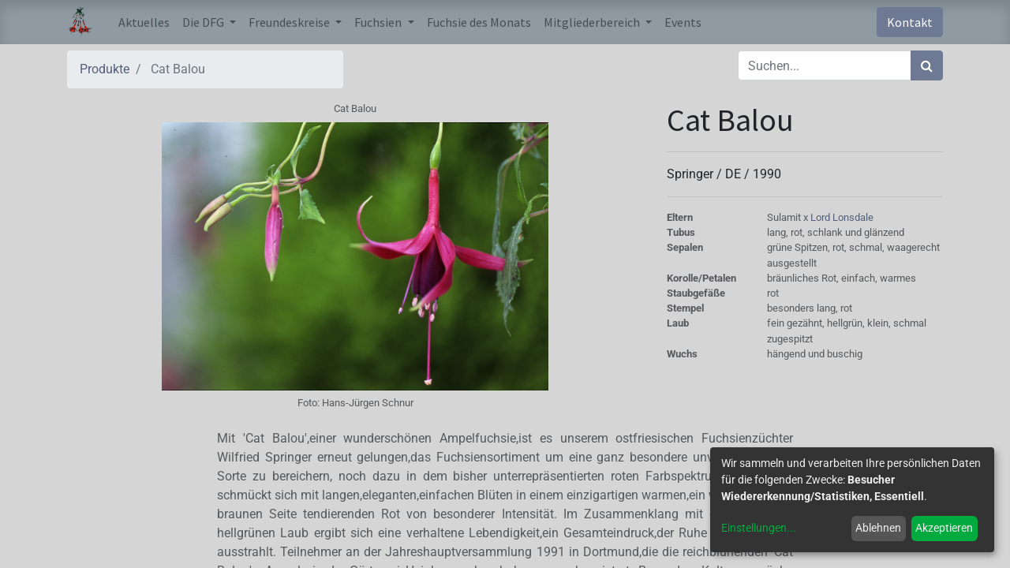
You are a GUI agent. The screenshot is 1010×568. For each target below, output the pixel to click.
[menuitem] (144, 22)
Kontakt (910, 22)
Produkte (104, 69)
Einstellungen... (758, 527)
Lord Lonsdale (841, 217)
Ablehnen (878, 527)
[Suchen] (927, 65)
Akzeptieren (944, 527)
